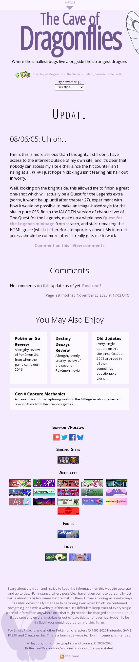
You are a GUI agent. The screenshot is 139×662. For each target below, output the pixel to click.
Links (68, 546)
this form (96, 622)
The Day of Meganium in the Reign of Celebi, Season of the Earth (69, 74)
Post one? (91, 285)
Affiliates (68, 472)
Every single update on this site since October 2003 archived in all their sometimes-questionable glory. (110, 358)
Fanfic (68, 523)
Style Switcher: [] (69, 82)
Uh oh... (38, 139)
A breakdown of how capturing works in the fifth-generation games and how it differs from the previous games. (69, 398)
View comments (88, 245)
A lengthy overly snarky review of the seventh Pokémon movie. (69, 354)
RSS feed (69, 656)
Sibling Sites (68, 449)
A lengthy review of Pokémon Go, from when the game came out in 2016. (28, 353)
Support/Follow (68, 427)
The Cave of (69, 29)
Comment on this (52, 245)
